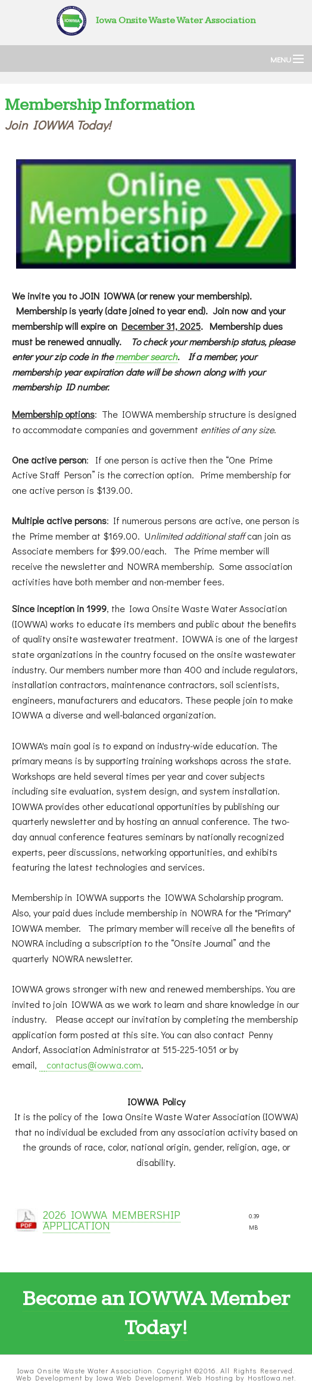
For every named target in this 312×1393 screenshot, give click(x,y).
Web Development (49, 1377)
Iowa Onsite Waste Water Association (156, 20)
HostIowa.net (271, 1377)
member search (146, 356)
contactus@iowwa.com (93, 1064)
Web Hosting (209, 1377)
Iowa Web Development (139, 1377)
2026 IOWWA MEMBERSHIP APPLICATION (111, 1220)
